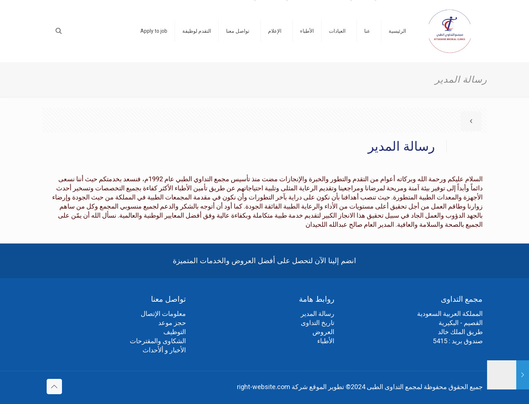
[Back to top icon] (54, 386)
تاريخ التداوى (317, 322)
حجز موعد (172, 322)
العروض (323, 332)
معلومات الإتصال (163, 313)
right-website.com (263, 387)
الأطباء (325, 341)
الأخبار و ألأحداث (164, 350)
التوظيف (174, 332)
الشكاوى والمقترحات (158, 341)
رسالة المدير (317, 313)
